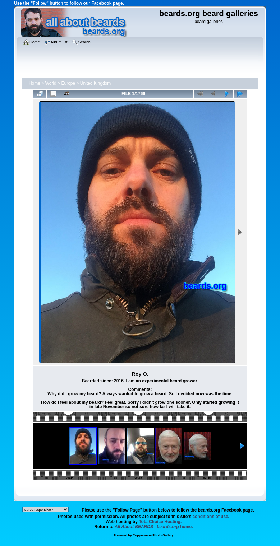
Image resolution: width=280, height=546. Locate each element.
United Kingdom (95, 83)
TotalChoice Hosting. (160, 521)
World (50, 83)
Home (34, 83)
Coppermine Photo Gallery (153, 535)
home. (154, 526)
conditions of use (210, 516)
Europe (68, 83)
